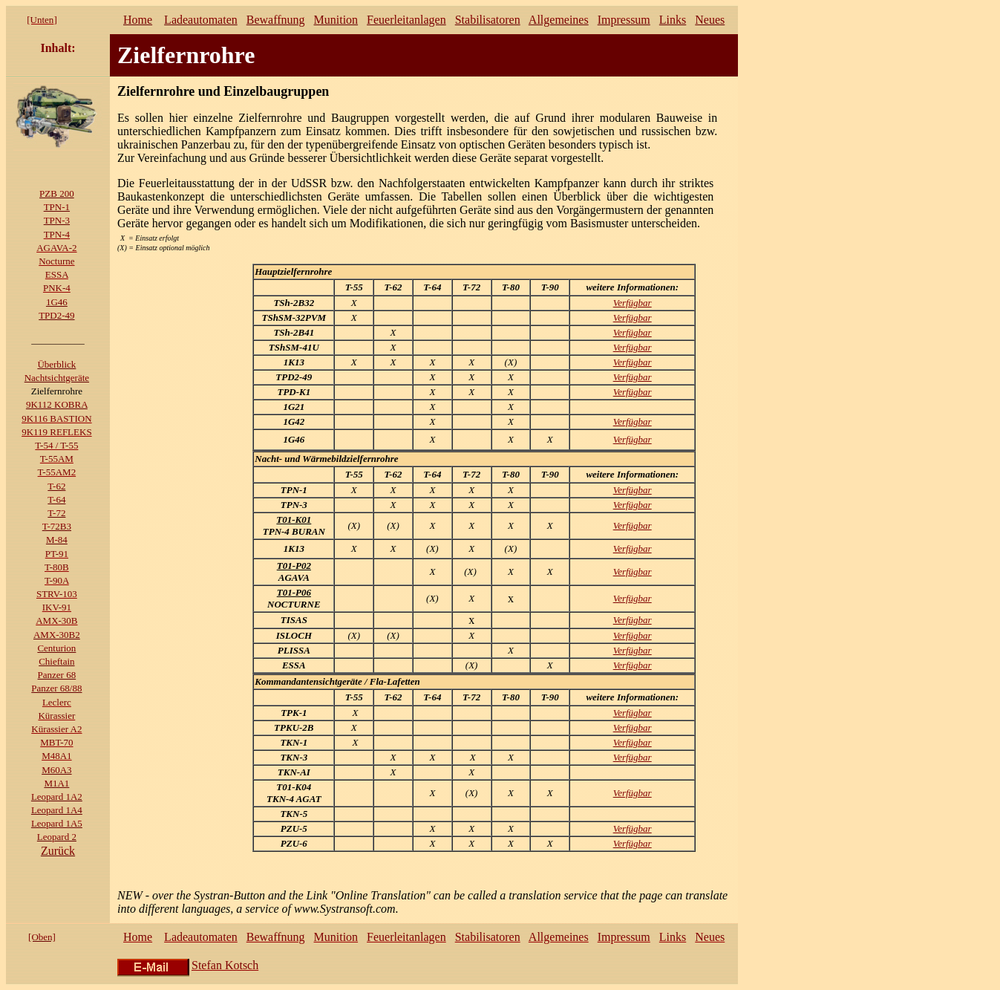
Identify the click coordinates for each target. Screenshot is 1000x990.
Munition (336, 19)
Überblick (56, 364)
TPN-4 (57, 234)
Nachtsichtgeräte (56, 377)
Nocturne (56, 261)
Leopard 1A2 (56, 796)
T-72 (56, 512)
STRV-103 (56, 593)
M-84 (57, 539)
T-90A (57, 580)
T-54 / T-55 (56, 445)
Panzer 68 (57, 674)
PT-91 (56, 553)
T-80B (57, 567)
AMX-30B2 (56, 634)
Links (672, 19)
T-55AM (56, 458)
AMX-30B (56, 620)
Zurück (58, 850)
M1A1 (56, 783)
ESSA (56, 274)
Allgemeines (559, 19)
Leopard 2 (56, 836)
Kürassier (56, 715)
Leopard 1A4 (56, 809)
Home (137, 19)
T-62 (56, 486)
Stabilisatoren (487, 19)
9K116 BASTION (57, 418)
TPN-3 (57, 220)
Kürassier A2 (56, 729)
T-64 (56, 499)
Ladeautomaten (201, 19)
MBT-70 (56, 742)
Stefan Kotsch (225, 965)
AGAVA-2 (56, 247)
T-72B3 (56, 526)
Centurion (56, 648)
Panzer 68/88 (56, 688)
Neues (710, 19)
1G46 (57, 301)
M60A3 (56, 769)
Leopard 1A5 (56, 823)
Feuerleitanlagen (406, 19)
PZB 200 (56, 193)
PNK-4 (57, 287)
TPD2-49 (56, 315)
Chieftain (56, 661)
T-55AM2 (57, 472)
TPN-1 (57, 206)
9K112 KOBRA (57, 404)
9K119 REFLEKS (57, 431)
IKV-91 (56, 607)
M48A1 (56, 755)
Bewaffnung (275, 19)
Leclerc (56, 702)
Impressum (624, 19)
